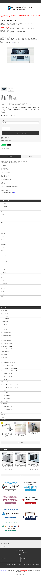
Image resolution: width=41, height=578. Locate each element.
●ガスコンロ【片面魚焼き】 (8, 96)
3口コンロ (14, 97)
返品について (3, 138)
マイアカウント (3, 558)
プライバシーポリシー (35, 564)
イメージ (30, 156)
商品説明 (10, 156)
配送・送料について (15, 564)
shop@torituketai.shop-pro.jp (29, 572)
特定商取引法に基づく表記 (6, 140)
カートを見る (23, 558)
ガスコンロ (9, 95)
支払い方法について (8, 564)
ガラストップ (15, 99)
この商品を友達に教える (5, 148)
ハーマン (5, 95)
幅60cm (14, 98)
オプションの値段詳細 (5, 137)
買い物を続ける (3, 151)
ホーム (2, 95)
